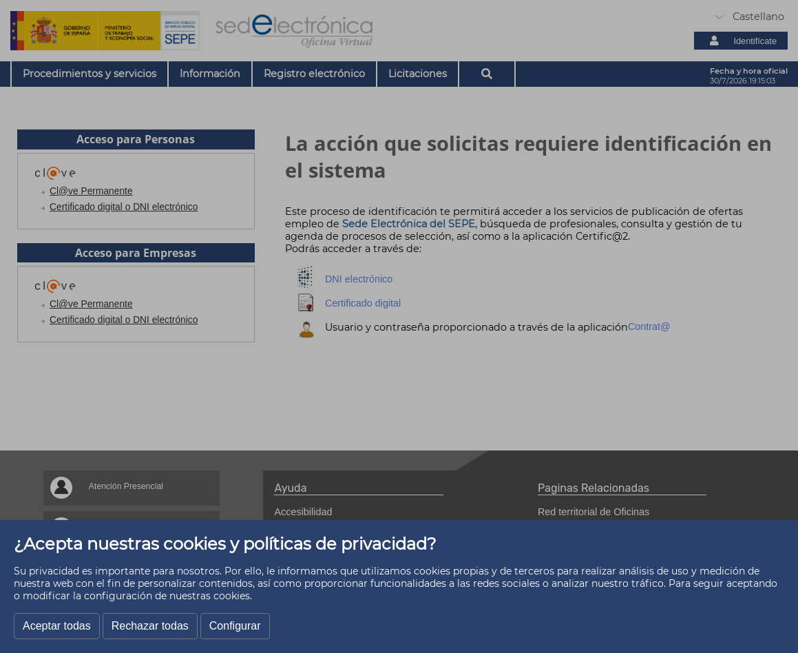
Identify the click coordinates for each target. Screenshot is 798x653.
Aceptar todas (57, 626)
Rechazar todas (150, 626)
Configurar (235, 626)
